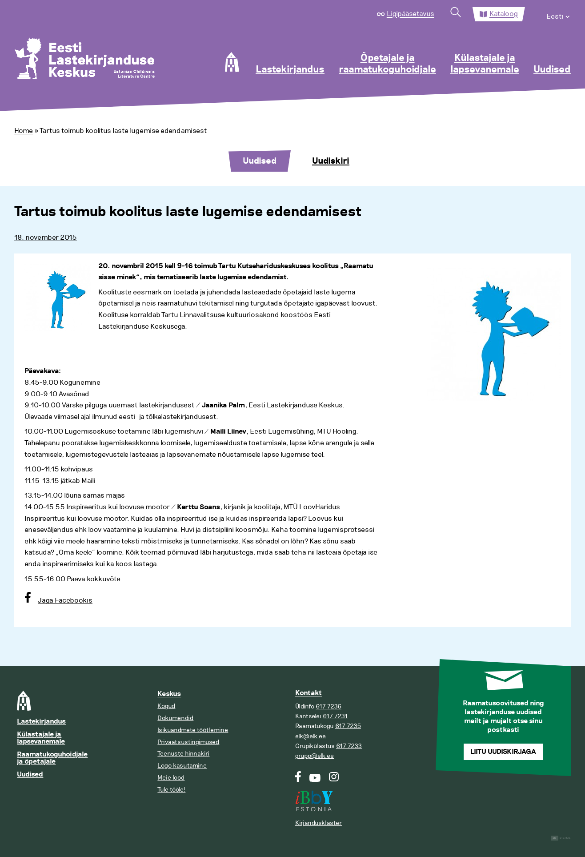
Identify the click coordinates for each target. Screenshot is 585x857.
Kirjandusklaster (318, 823)
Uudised (552, 70)
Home (23, 130)
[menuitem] (558, 14)
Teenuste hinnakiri (183, 753)
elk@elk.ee (310, 736)
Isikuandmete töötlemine (192, 730)
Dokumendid (175, 718)
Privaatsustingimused (188, 742)
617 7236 (328, 706)
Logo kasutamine (182, 765)
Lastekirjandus (290, 70)
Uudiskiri (330, 161)
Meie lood (170, 777)
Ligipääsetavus (410, 13)
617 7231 (335, 716)
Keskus (169, 694)
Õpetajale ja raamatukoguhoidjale (387, 64)
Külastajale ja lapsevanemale (484, 64)
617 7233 (349, 746)
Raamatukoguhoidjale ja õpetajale (52, 758)
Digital (561, 838)
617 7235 (348, 726)
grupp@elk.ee (314, 756)
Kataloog (503, 13)
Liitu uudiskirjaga (503, 751)
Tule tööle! (171, 789)
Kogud (166, 706)
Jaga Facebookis (65, 600)
